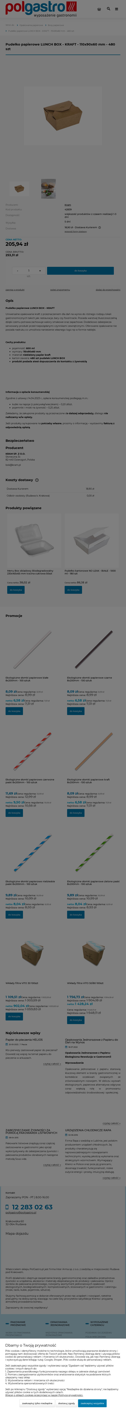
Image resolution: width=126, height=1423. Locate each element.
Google (48, 1359)
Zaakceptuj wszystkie (92, 1403)
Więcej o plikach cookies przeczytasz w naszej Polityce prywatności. (44, 1395)
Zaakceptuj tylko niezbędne (37, 1403)
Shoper (58, 1359)
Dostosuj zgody (66, 1403)
